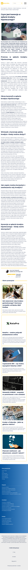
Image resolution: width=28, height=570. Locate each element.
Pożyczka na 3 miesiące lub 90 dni (8, 488)
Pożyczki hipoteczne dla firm (7, 524)
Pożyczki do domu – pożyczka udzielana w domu (11, 494)
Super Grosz (4, 470)
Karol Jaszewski (15, 270)
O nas (14, 552)
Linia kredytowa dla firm (6, 518)
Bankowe (10, 8)
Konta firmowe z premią (6, 521)
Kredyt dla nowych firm (6, 520)
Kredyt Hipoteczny (17, 8)
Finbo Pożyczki (5, 476)
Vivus (3, 472)
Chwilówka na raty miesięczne (8, 503)
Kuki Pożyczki (4, 473)
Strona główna (4, 8)
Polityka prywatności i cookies (14, 565)
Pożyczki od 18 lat (5, 487)
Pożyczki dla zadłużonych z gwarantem (9, 492)
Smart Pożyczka (5, 477)
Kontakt (14, 556)
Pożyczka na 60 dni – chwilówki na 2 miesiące (11, 506)
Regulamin (14, 561)
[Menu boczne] (25, 3)
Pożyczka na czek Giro (6, 491)
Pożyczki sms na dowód (6, 507)
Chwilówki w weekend (6, 502)
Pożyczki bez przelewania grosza (8, 509)
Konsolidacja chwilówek (6, 510)
